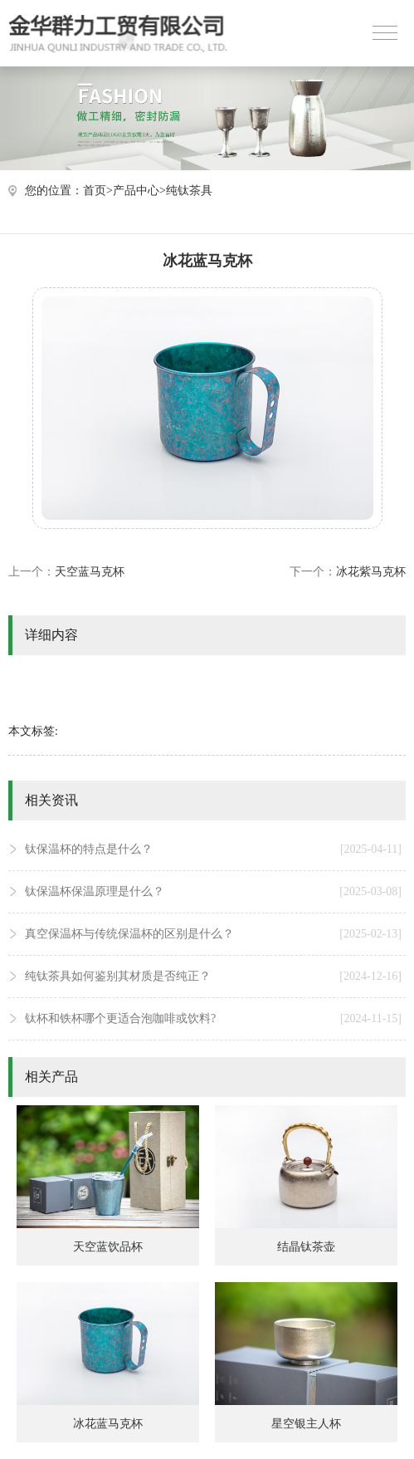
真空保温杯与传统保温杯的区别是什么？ (213, 934)
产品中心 (136, 190)
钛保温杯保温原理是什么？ (213, 892)
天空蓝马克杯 (89, 571)
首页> (98, 190)
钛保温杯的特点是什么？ (213, 849)
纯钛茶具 (189, 190)
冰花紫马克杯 (371, 571)
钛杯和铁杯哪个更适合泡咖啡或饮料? (213, 1019)
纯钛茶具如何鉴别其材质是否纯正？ (213, 976)
